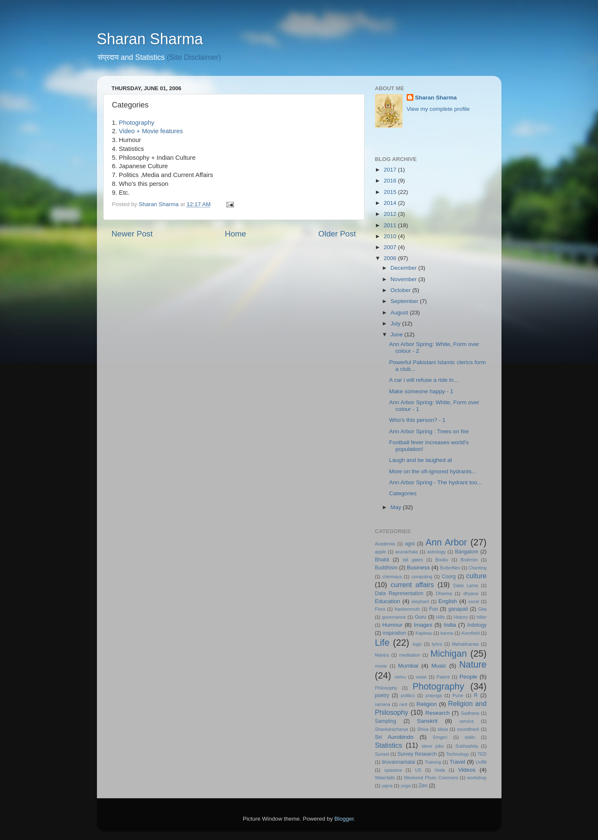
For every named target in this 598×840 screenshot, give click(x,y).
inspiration (394, 633)
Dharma (444, 593)
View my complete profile (438, 109)
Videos (466, 770)
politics (408, 695)
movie (381, 665)
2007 (390, 247)
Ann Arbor (446, 542)
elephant (420, 601)
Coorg (449, 577)
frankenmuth (407, 609)
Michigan (448, 653)
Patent (443, 676)
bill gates (412, 559)
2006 (390, 258)
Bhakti (382, 560)
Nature (473, 664)
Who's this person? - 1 (417, 420)
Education (387, 601)
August (400, 312)
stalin (469, 737)
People (468, 677)
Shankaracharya (391, 729)
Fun (433, 609)
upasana (393, 770)
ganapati (458, 609)
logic (417, 644)
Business (418, 567)
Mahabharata (465, 644)
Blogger (344, 819)
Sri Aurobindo (394, 737)
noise (421, 676)
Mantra (382, 655)
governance (394, 617)
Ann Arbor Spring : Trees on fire (429, 431)
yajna (387, 785)
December (404, 268)
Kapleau (424, 633)
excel (474, 601)
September (405, 301)
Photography (136, 122)
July (396, 323)
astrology (436, 551)
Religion (426, 704)
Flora (380, 609)
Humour (392, 625)
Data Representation (399, 593)
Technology (457, 754)
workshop (476, 777)
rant (404, 704)
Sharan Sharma (150, 39)
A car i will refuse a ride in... (423, 380)
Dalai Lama (465, 585)
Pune (458, 695)
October (402, 290)
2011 (390, 225)
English (447, 601)
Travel (457, 762)
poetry (382, 695)
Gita (482, 609)
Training (433, 762)
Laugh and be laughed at (420, 460)
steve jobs (432, 746)
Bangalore (466, 552)
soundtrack (468, 729)
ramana (383, 704)
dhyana (470, 593)
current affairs (412, 584)
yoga (405, 785)
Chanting (477, 567)
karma (446, 633)
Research (437, 713)
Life (382, 642)
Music (438, 666)
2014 (390, 203)
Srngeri (440, 737)
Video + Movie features (151, 131)
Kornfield (470, 633)
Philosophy (386, 687)
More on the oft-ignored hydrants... (432, 471)
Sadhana (470, 713)
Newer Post (132, 233)
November (404, 279)
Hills (440, 617)
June (398, 334)
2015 (390, 192)
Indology (477, 625)
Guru (420, 617)
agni (410, 544)
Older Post (337, 233)
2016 (390, 180)
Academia (385, 543)
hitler (481, 617)
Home (235, 233)
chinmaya (392, 576)
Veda (439, 770)
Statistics (388, 745)
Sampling (386, 721)
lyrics (437, 644)
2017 (390, 169)
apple (380, 551)
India (450, 625)
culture (476, 576)
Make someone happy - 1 (421, 391)
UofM (481, 762)
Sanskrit (427, 721)
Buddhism (386, 568)
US (418, 770)
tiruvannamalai (398, 762)
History (460, 617)
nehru (400, 676)
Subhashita (466, 746)
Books (441, 559)
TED (482, 754)
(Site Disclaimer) (194, 57)
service (466, 721)
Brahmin (469, 559)
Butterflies (450, 567)
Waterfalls (385, 777)
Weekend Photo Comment (431, 777)
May (397, 507)
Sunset (382, 754)
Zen (422, 786)
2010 (390, 236)
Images (423, 625)
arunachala (406, 551)
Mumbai (408, 666)
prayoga (433, 695)
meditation (409, 655)
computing (421, 576)
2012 (390, 214)
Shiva (423, 729)
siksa (442, 729)
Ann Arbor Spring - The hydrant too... (435, 482)
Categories (402, 493)
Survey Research (417, 754)
